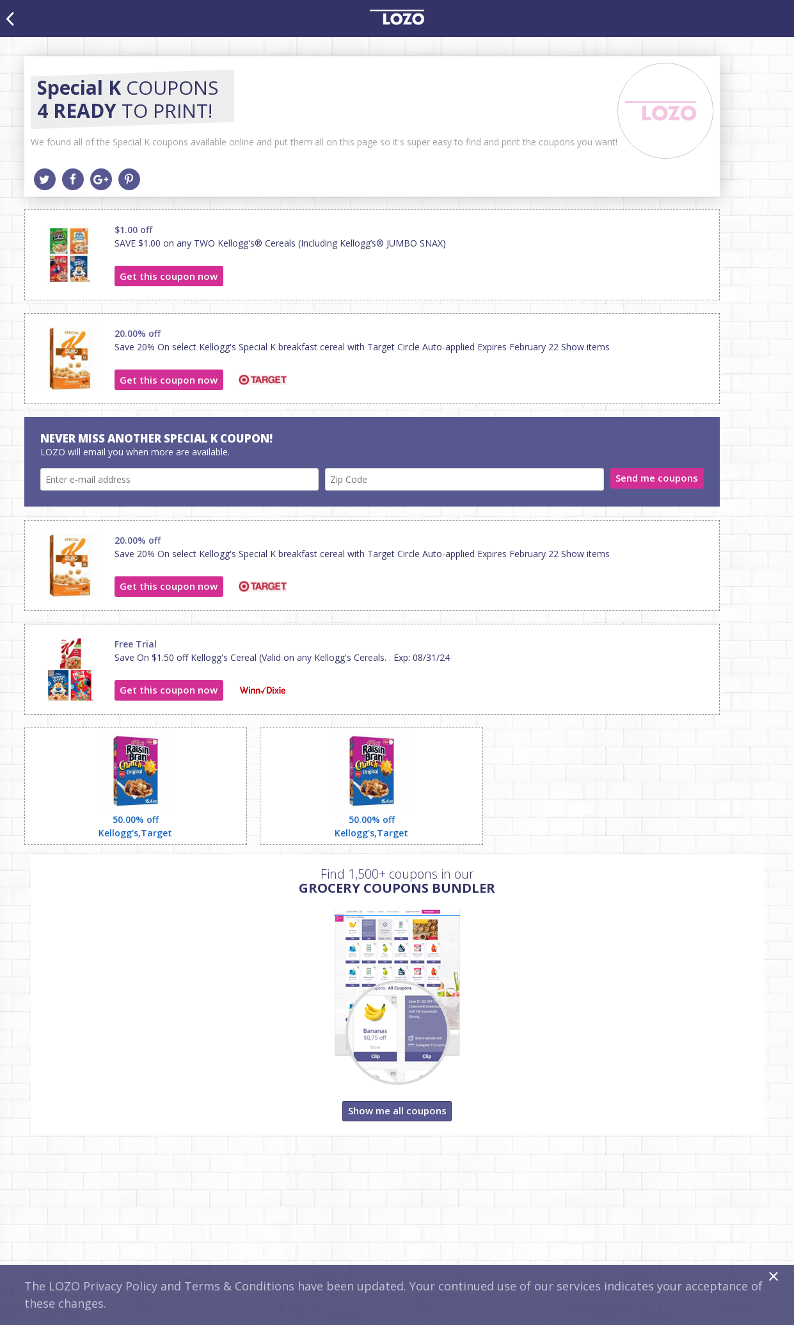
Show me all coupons (397, 1110)
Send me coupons (656, 477)
